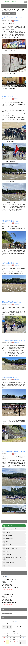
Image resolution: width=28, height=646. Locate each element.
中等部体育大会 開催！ (9, 377)
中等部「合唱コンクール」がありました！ (13, 17)
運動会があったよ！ (8, 96)
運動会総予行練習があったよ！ (11, 302)
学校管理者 (15, 20)
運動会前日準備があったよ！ (11, 221)
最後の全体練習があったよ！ (11, 263)
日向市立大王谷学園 (10, 2)
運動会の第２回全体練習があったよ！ (13, 340)
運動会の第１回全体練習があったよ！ (13, 451)
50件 (13, 13)
